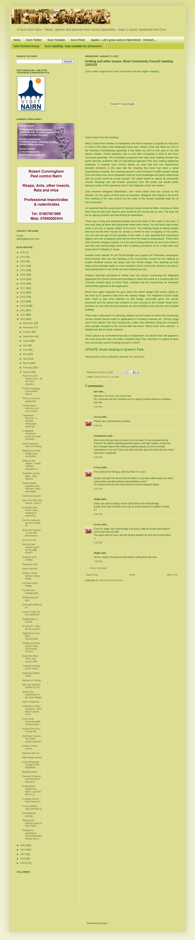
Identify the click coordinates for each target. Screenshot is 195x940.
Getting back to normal (30, 620)
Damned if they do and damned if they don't (31, 779)
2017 (23, 288)
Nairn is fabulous (30, 701)
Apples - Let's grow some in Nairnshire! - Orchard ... (124, 39)
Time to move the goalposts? (31, 399)
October (27, 332)
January (27, 372)
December (28, 323)
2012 (23, 310)
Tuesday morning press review (31, 667)
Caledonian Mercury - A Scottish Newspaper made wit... (29, 421)
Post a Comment (98, 568)
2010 (23, 319)
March (26, 363)
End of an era (29, 540)
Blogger (103, 923)
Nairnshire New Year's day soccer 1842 (30, 659)
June (25, 349)
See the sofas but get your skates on (31, 523)
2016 (23, 292)
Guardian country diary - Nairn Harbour (31, 476)
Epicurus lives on (31, 753)
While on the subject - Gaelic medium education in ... (31, 464)
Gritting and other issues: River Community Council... (31, 647)
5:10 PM (98, 514)
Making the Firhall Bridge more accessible (31, 453)
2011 (23, 314)
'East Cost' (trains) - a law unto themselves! (31, 533)
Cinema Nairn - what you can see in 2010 (30, 408)
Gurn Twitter (34, 39)
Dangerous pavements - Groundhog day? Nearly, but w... (32, 834)
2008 (23, 849)
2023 (23, 261)
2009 (23, 845)
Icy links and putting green (30, 591)
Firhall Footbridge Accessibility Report (31, 391)
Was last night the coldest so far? (31, 686)
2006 (23, 858)
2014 (23, 301)
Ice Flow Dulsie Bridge (30, 584)
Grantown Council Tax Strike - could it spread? (31, 739)
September (29, 336)
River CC (106, 377)
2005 (23, 863)
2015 (23, 297)
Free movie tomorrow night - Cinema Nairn (32, 722)
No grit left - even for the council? (31, 627)
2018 (23, 283)
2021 (23, 270)
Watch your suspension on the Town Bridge (32, 695)
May (25, 354)
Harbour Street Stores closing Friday (30, 576)
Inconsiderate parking (29, 814)
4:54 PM (98, 489)
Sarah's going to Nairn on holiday (32, 445)
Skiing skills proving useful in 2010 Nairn (32, 823)
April (25, 358)
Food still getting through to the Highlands (30, 765)
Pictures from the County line (31, 730)
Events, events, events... (30, 747)
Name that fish (29, 568)
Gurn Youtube (56, 39)
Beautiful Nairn (29, 772)
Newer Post (92, 575)
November (28, 327)
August (27, 341)
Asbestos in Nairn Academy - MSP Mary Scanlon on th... (32, 710)
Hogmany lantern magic (31, 674)
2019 (23, 279)
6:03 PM (98, 542)
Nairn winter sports (31, 757)
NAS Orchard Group (26, 46)
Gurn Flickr (78, 39)
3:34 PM (98, 457)
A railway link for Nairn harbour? (31, 800)
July (25, 345)
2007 (23, 854)
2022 (23, 266)
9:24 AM (98, 406)
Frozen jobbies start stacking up (32, 807)
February (28, 367)
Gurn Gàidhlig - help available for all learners (73, 46)
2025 (23, 252)
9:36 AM (98, 425)
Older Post (172, 575)
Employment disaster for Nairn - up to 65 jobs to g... (31, 790)
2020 (23, 274)
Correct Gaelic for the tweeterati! (31, 613)
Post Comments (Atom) (111, 580)
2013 (23, 306)
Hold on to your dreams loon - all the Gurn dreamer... (32, 379)
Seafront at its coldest (29, 558)
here (131, 356)
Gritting (97, 377)
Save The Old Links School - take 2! (32, 501)
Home (132, 575)
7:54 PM (98, 561)
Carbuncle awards (31, 496)
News (17, 39)
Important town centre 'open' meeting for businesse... (30, 511)
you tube (115, 377)
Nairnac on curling (31, 680)
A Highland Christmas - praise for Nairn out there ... (31, 435)
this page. (141, 471)
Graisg (99, 372)
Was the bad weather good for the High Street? (30, 548)
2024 (23, 257)
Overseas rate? (30, 564)
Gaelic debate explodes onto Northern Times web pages (31, 487)
